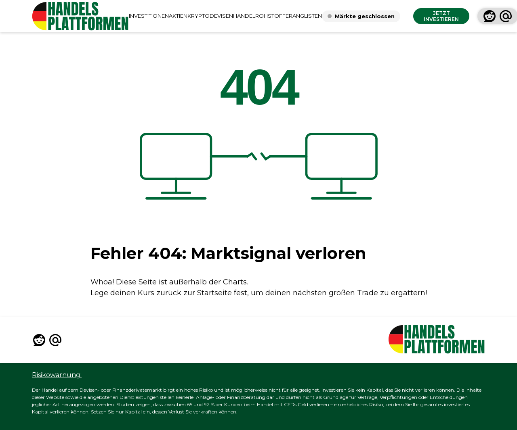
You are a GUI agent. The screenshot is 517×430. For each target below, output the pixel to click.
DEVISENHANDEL (232, 16)
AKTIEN (178, 16)
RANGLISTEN (305, 16)
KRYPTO (198, 16)
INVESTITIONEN (149, 16)
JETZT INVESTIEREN (441, 16)
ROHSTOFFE (272, 16)
